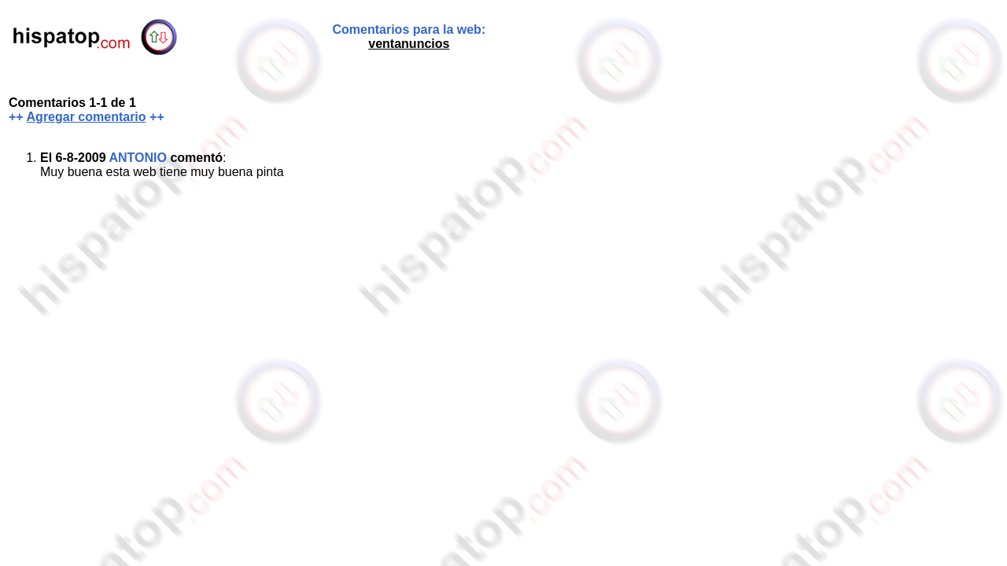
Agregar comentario (86, 116)
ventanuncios (408, 43)
